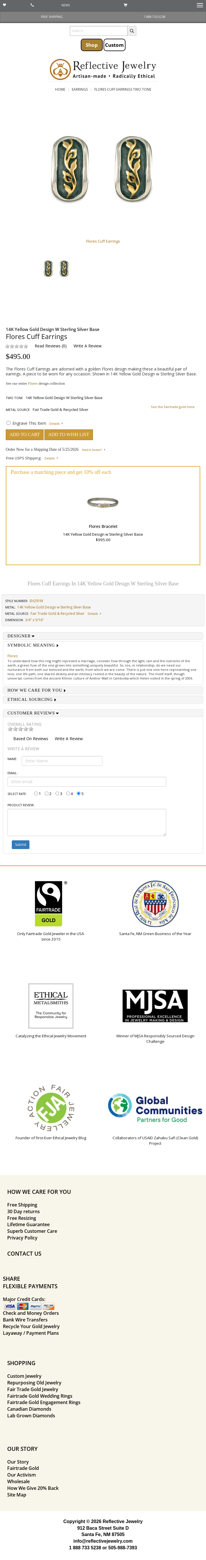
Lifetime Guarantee (28, 1224)
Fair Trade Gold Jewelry (32, 1389)
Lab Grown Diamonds (31, 1415)
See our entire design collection (35, 383)
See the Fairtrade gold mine (173, 407)
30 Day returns (23, 1211)
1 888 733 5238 (85, 1547)
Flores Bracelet (103, 526)
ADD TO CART (25, 434)
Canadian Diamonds (29, 1409)
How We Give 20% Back (33, 1488)
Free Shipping (22, 1205)
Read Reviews (48, 346)
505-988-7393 (122, 1547)
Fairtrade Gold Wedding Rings (39, 1396)
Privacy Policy (22, 1238)
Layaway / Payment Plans (31, 1333)
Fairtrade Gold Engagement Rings (43, 1402)
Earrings (80, 89)
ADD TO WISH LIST (68, 434)
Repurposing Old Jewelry (34, 1383)
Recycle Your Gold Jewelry (31, 1326)
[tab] (103, 636)
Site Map (16, 1495)
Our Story (18, 1462)
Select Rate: (17, 794)
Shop (92, 44)
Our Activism (21, 1475)
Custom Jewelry (24, 1376)
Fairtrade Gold (23, 1468)
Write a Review (88, 346)
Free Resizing (21, 1218)
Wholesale (18, 1481)
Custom (114, 44)
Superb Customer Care (32, 1231)
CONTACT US (24, 1253)
